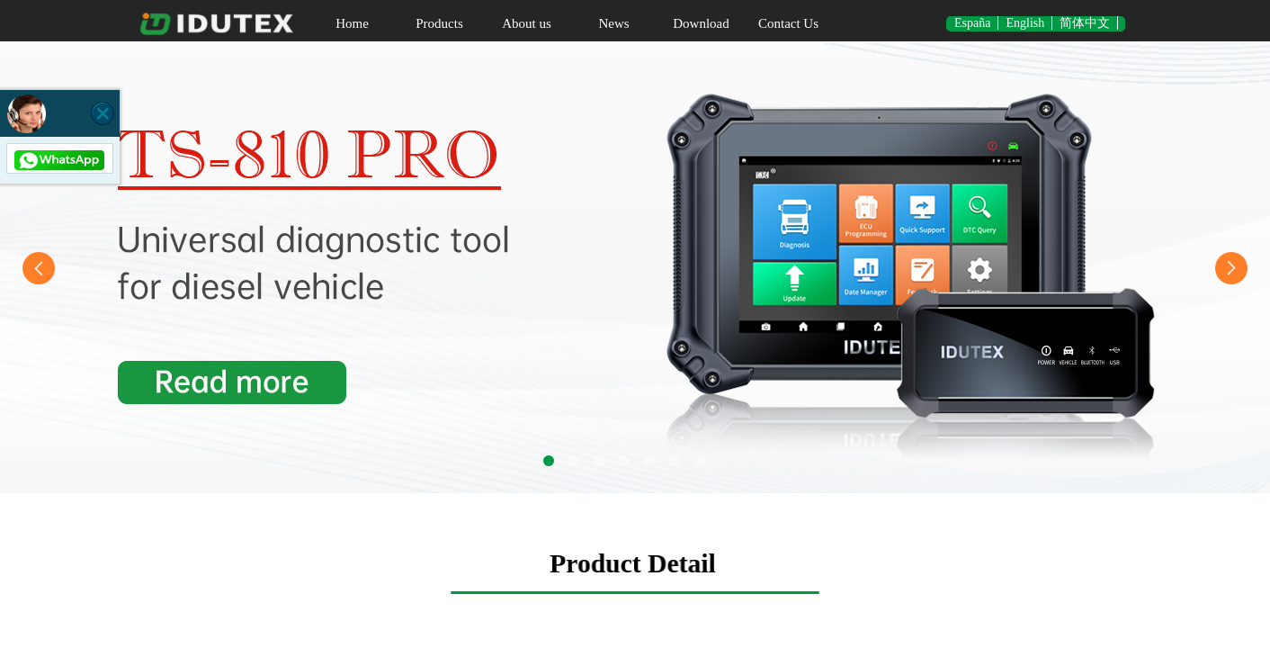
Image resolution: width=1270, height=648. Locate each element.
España (972, 23)
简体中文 (1085, 23)
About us (526, 23)
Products (439, 23)
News (613, 23)
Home (352, 23)
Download (701, 23)
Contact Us (788, 23)
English (1025, 23)
